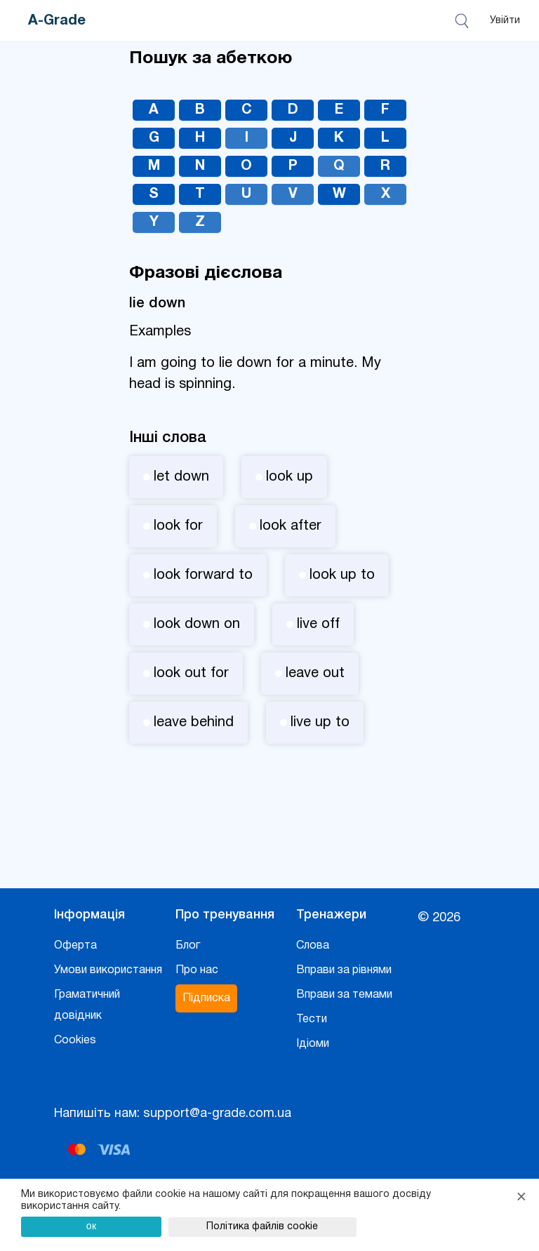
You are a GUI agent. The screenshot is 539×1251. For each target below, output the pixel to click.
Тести (311, 1019)
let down (176, 477)
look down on (191, 624)
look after (285, 526)
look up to (337, 575)
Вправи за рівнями (344, 970)
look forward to (198, 575)
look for (173, 526)
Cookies (75, 1040)
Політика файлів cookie (262, 1226)
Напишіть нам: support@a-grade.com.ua (172, 1114)
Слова (312, 946)
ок (91, 1225)
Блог (187, 946)
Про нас (196, 970)
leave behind (188, 722)
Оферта (75, 946)
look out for (186, 673)
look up (284, 477)
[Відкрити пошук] (464, 21)
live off (313, 624)
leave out (310, 673)
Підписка (206, 998)
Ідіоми (312, 1044)
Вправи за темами (344, 995)
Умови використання (108, 970)
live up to (315, 722)
